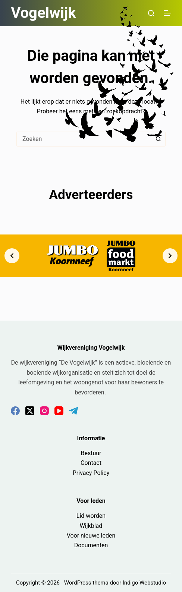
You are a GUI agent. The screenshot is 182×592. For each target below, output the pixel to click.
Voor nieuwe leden (91, 535)
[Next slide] (170, 255)
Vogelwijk (43, 13)
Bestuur (91, 453)
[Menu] (167, 13)
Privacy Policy (91, 472)
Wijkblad (91, 525)
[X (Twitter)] (29, 410)
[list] (91, 255)
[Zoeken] (151, 13)
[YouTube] (58, 410)
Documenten (91, 545)
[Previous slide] (11, 255)
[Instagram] (44, 410)
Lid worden (91, 515)
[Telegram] (73, 410)
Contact (91, 462)
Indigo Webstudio (144, 582)
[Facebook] (15, 410)
